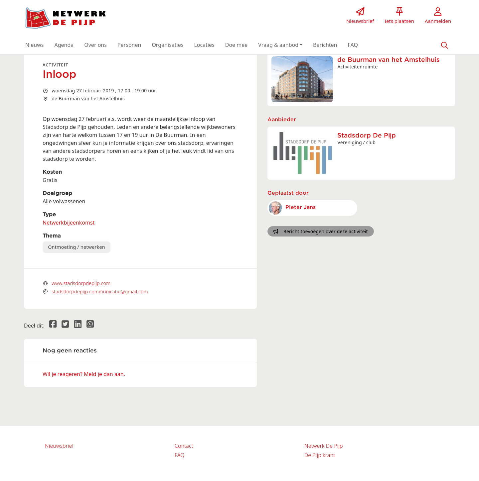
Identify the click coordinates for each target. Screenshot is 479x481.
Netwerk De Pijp (323, 445)
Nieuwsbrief (59, 445)
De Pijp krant (319, 455)
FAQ (179, 455)
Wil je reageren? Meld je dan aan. (84, 374)
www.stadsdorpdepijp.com (81, 283)
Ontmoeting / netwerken (76, 247)
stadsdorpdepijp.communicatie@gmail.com (100, 291)
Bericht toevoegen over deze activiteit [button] (320, 231)
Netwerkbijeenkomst (68, 222)
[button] (34, 44)
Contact (184, 445)
